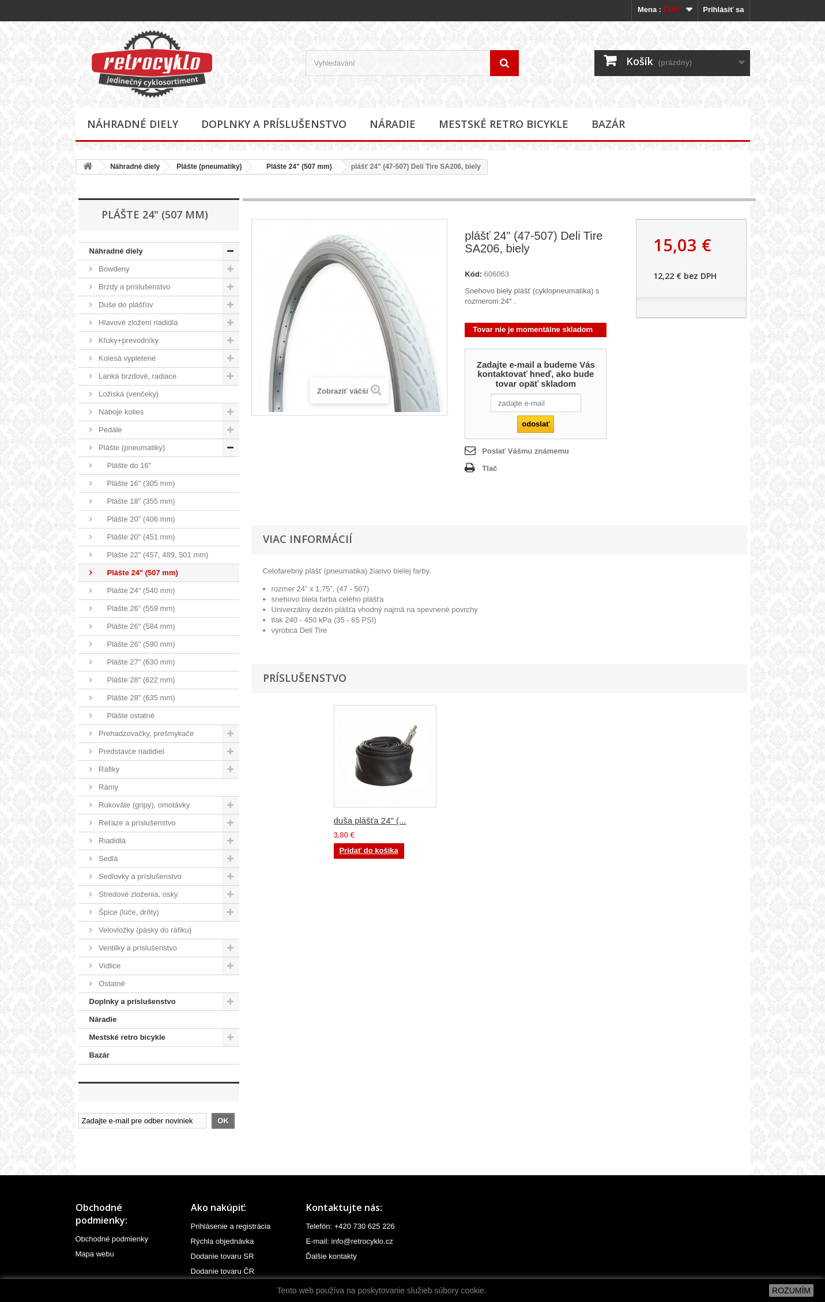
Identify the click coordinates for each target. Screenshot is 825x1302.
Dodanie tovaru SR (222, 1256)
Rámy (108, 787)
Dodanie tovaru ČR (223, 1271)
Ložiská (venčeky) (128, 394)
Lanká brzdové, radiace (137, 376)
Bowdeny (113, 269)
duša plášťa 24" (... (370, 820)
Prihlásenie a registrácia (231, 1226)
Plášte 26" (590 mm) (136, 644)
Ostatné (111, 983)
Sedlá (107, 858)
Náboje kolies (120, 411)
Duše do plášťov (125, 304)
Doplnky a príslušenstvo (273, 124)
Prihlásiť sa (723, 9)
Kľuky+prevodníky (128, 340)
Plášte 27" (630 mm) (136, 662)
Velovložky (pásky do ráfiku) (144, 930)
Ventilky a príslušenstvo (137, 948)
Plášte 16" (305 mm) (136, 483)
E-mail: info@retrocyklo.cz (349, 1241)
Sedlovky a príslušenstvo (139, 876)
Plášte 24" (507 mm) (295, 167)
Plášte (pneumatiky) (209, 167)
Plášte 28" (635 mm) (136, 697)
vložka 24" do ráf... (483, 820)
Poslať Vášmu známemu (525, 451)
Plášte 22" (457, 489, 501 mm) (153, 554)
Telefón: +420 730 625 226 (350, 1226)
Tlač (489, 468)
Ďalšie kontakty (331, 1256)
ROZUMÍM (791, 1290)
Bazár (608, 124)
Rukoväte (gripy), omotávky (143, 805)
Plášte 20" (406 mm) (136, 519)
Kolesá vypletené (126, 358)
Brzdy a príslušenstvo (134, 286)
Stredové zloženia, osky (137, 894)
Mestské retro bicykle (503, 124)
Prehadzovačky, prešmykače (145, 733)
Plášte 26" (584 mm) (136, 626)
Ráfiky (108, 769)
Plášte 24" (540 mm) (136, 590)
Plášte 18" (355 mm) (136, 501)
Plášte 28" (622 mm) (136, 679)
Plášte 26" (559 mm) (136, 608)
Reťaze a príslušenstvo (136, 822)
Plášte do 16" (124, 465)
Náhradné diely (132, 124)
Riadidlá (111, 840)
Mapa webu (95, 1254)
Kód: (473, 274)
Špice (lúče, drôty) (128, 912)
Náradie (393, 124)
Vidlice (109, 965)
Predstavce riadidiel (130, 751)
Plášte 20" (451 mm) (136, 537)
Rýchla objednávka (222, 1241)
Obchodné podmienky (112, 1239)
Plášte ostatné (126, 715)
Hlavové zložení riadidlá (137, 322)
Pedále (109, 429)
